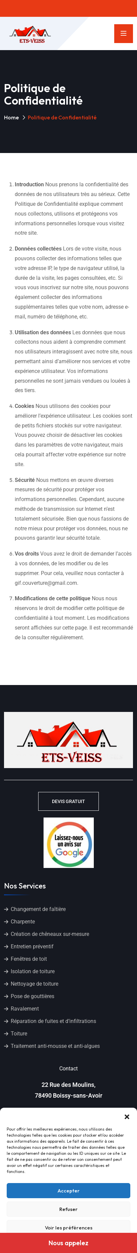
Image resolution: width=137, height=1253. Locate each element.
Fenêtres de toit (29, 959)
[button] (127, 1116)
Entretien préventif (32, 946)
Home (11, 117)
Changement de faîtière (38, 909)
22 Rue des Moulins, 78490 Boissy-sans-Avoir (68, 1090)
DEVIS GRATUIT (68, 801)
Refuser (68, 1209)
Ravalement (25, 1008)
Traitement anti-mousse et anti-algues (55, 1046)
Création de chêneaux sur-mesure (50, 934)
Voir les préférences (68, 1227)
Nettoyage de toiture (34, 984)
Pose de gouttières (32, 996)
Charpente (23, 921)
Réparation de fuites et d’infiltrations (53, 1021)
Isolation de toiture (33, 971)
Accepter (69, 1190)
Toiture (19, 1033)
